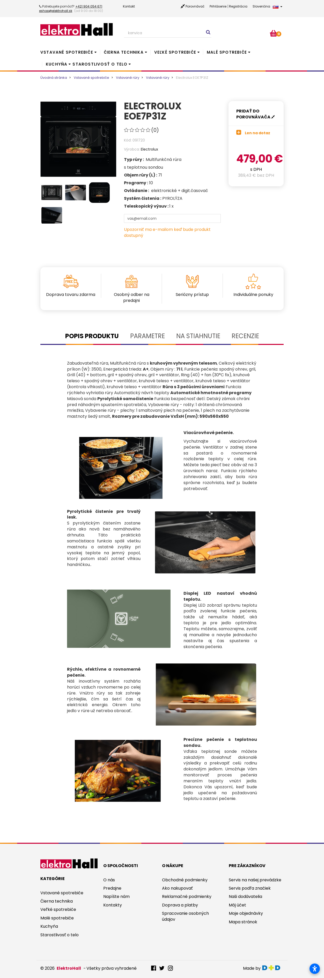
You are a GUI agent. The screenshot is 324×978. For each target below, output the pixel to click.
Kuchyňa (56, 64)
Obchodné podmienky (185, 880)
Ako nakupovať (177, 888)
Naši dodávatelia (245, 896)
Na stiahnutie (198, 336)
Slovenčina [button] (267, 6)
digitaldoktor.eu (273, 968)
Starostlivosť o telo (99, 64)
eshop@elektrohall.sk (55, 11)
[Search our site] (167, 33)
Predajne (112, 888)
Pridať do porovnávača (255, 114)
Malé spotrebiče (227, 52)
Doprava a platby (180, 905)
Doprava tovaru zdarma (70, 294)
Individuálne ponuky (253, 294)
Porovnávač (195, 6)
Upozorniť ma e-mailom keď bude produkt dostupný (167, 232)
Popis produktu (92, 336)
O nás (109, 880)
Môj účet (237, 905)
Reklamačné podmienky (186, 896)
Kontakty (112, 905)
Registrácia (238, 6)
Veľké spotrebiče (175, 52)
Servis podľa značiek (250, 888)
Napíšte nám (116, 896)
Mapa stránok (243, 922)
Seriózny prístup (192, 294)
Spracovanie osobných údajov (185, 916)
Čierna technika (124, 52)
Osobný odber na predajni (131, 297)
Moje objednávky (246, 913)
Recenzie (245, 336)
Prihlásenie (218, 6)
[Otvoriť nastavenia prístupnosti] (315, 968)
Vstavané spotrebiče (66, 52)
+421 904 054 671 (88, 6)
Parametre (147, 336)
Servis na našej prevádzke (255, 880)
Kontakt (129, 6)
